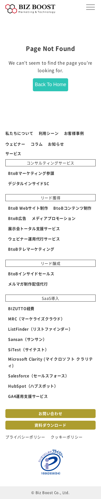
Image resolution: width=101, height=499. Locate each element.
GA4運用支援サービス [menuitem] (28, 396)
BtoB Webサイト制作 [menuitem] (28, 208)
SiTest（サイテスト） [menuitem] (28, 349)
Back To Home (50, 84)
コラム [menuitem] (37, 144)
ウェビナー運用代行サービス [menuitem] (34, 238)
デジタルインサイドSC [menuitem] (28, 183)
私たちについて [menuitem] (19, 133)
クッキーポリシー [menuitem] (66, 437)
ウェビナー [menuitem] (15, 144)
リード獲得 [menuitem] (51, 197)
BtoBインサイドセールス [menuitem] (31, 273)
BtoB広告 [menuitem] (17, 218)
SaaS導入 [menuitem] (50, 298)
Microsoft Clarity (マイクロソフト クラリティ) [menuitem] (50, 362)
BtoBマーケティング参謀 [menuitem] (31, 173)
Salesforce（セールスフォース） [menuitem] (38, 375)
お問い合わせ (50, 413)
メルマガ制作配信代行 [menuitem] (28, 283)
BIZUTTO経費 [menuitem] (21, 308)
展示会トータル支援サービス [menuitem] (34, 228)
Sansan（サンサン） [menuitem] (27, 339)
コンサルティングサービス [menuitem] (51, 163)
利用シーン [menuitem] (49, 133)
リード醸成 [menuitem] (51, 263)
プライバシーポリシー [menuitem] (25, 437)
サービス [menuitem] (13, 153)
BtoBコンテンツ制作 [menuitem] (72, 208)
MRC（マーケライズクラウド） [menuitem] (36, 318)
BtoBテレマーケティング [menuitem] (31, 249)
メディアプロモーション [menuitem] (54, 218)
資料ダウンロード (50, 425)
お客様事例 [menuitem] (74, 133)
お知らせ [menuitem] (56, 144)
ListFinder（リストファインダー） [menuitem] (40, 329)
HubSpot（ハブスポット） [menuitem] (33, 386)
